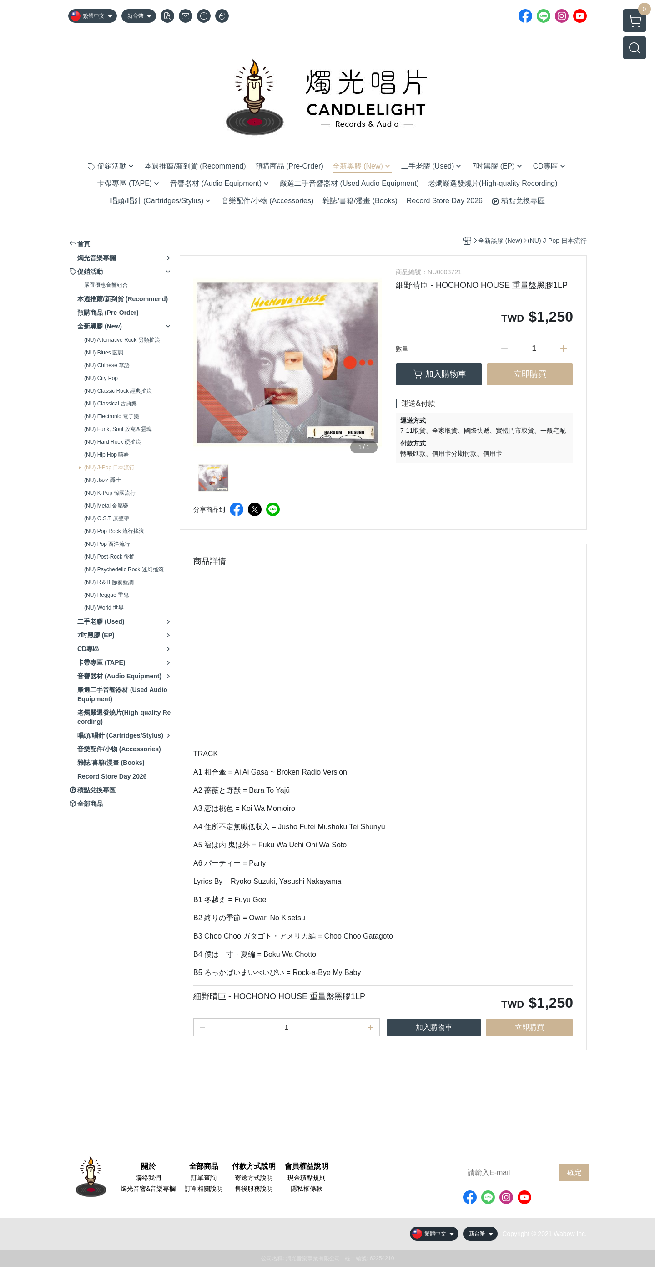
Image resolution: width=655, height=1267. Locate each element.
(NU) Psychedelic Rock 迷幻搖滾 (124, 569)
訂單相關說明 (204, 1188)
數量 (402, 348)
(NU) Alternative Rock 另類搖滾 (122, 340)
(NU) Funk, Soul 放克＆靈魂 (118, 429)
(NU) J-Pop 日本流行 (109, 467)
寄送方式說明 (254, 1178)
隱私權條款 (306, 1188)
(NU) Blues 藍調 (103, 352)
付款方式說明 (254, 1166)
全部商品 (203, 1166)
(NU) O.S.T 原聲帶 (106, 518)
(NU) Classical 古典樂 (110, 403)
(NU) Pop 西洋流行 (107, 544)
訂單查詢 (204, 1178)
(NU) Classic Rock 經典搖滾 (118, 391)
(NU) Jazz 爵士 (102, 480)
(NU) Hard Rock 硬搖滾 (112, 442)
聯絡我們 (148, 1178)
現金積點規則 (306, 1178)
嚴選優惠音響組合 (106, 285)
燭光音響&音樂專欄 (148, 1188)
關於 (148, 1166)
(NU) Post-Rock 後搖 (109, 557)
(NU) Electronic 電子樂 (111, 416)
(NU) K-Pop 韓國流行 (110, 493)
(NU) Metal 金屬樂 (106, 506)
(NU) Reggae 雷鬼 (106, 595)
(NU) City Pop (101, 378)
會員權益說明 (306, 1166)
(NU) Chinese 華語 (107, 365)
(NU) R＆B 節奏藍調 (109, 582)
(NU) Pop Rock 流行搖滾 (114, 531)
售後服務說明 (254, 1188)
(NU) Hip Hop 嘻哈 (106, 454)
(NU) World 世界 (104, 608)
